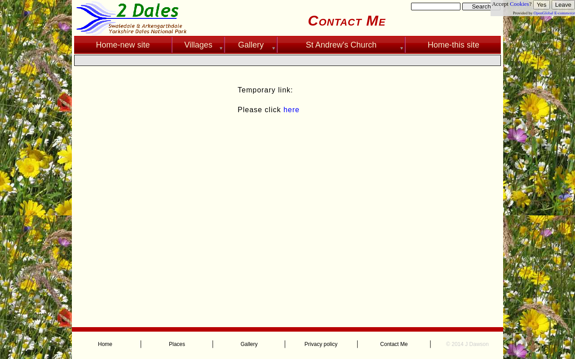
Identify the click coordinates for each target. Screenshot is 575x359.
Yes (542, 4)
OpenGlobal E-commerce (554, 13)
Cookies (519, 3)
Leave (563, 4)
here (291, 110)
